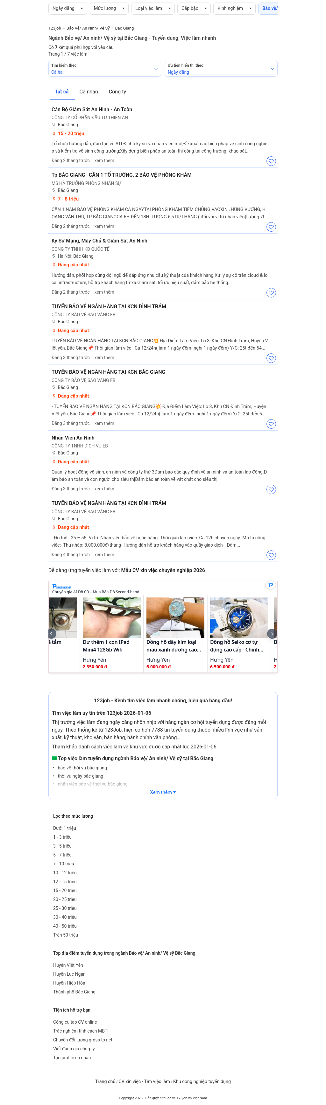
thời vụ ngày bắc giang (80, 776)
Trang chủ (105, 1081)
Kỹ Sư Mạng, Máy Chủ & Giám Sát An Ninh (99, 241)
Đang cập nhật (70, 265)
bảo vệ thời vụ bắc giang (82, 768)
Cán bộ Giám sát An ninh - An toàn (92, 109)
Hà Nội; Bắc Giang (73, 256)
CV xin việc (129, 1081)
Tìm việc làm (157, 1081)
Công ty (117, 92)
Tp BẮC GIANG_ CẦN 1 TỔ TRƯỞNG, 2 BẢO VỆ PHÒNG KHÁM (122, 175)
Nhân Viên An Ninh (73, 438)
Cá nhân (89, 92)
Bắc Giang (65, 124)
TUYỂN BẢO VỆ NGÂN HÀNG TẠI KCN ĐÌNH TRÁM (109, 307)
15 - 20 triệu (68, 133)
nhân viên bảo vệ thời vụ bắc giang (92, 784)
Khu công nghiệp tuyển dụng (202, 1081)
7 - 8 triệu (65, 199)
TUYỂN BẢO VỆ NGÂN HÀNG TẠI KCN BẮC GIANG (108, 372)
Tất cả (62, 92)
